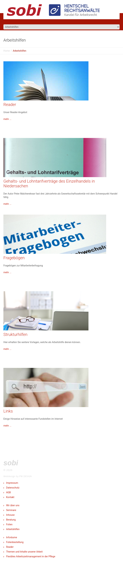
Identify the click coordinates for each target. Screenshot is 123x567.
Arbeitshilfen (13, 529)
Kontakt (10, 497)
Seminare (11, 510)
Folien (9, 524)
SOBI (10, 463)
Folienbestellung (14, 542)
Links (8, 411)
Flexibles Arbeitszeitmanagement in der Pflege (30, 556)
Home (6, 50)
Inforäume (11, 537)
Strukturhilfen (15, 334)
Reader (9, 104)
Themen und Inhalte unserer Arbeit (24, 551)
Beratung (11, 519)
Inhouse (10, 515)
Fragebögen (14, 257)
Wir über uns (12, 505)
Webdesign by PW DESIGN (17, 476)
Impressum (12, 482)
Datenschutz (12, 487)
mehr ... (7, 119)
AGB (8, 492)
